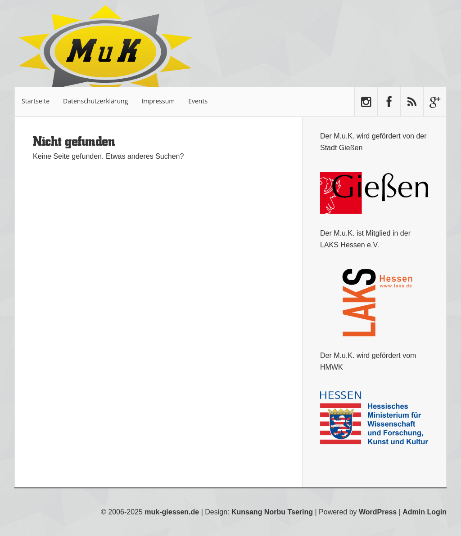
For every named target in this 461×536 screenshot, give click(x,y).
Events (198, 101)
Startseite (36, 101)
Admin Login (424, 512)
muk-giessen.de (172, 512)
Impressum (158, 101)
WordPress (378, 512)
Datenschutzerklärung (95, 101)
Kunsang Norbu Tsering (272, 512)
